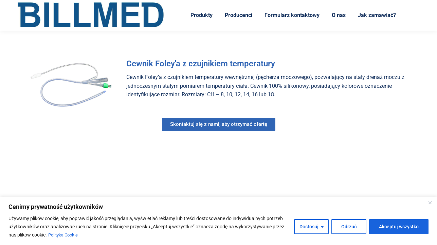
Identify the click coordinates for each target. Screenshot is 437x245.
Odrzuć (349, 227)
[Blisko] (430, 203)
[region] (218, 221)
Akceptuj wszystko (399, 227)
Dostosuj (308, 227)
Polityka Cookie (64, 235)
